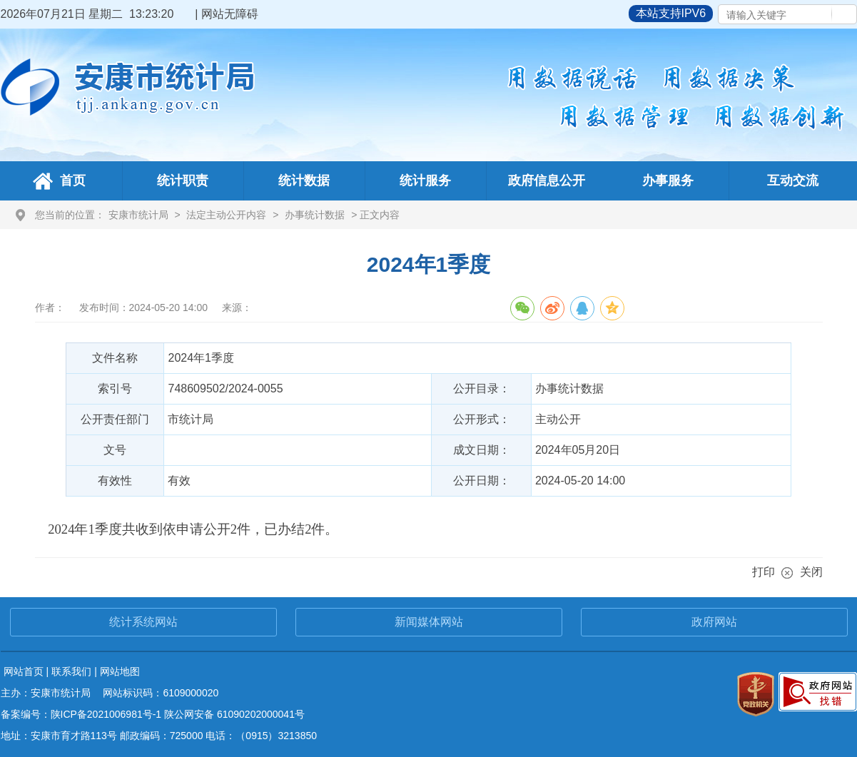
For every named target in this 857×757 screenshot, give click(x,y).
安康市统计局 (138, 214)
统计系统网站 (143, 622)
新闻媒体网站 (429, 622)
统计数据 (304, 180)
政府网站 (714, 622)
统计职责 (182, 180)
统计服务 (425, 180)
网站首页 (24, 671)
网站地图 (120, 671)
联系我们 (71, 671)
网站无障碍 (229, 14)
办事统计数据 (315, 214)
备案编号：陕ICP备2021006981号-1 (81, 714)
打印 (763, 572)
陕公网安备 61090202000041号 (234, 714)
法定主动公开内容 (226, 214)
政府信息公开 (546, 180)
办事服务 (668, 180)
